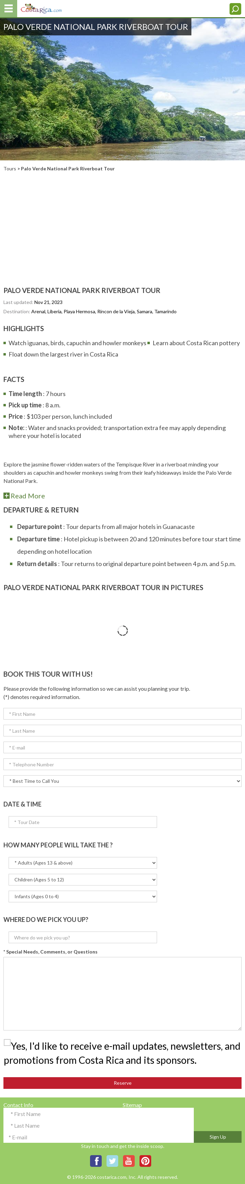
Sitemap (132, 1105)
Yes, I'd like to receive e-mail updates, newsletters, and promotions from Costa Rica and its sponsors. (122, 1053)
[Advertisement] (122, 223)
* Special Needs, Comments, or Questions (50, 952)
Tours (9, 168)
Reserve (123, 1083)
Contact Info (18, 1105)
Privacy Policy (139, 1113)
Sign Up (218, 1137)
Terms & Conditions (146, 1121)
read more (28, 495)
